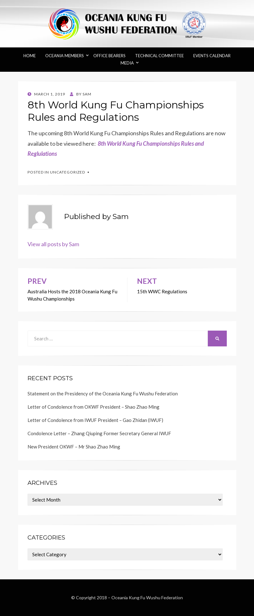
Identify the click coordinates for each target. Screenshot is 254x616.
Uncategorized (67, 172)
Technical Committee (159, 55)
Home (29, 55)
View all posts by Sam (53, 244)
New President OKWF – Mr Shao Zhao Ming (74, 446)
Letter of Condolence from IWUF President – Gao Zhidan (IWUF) (95, 420)
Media (127, 62)
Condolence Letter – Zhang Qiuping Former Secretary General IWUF (99, 433)
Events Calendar (212, 55)
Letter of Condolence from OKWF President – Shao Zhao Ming (93, 407)
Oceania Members (64, 55)
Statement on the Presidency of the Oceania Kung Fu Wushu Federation (103, 393)
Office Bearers (109, 55)
